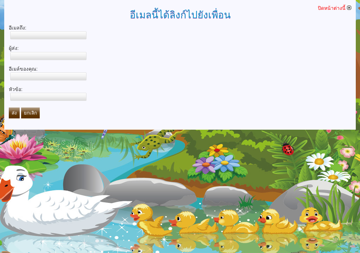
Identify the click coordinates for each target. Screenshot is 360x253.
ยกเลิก (30, 113)
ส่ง (14, 113)
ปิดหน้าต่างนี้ (334, 8)
